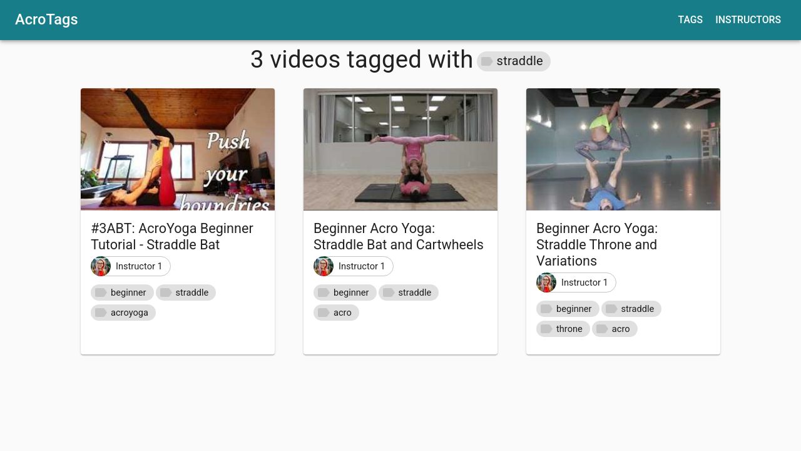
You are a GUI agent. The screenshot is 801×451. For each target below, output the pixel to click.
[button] (514, 61)
